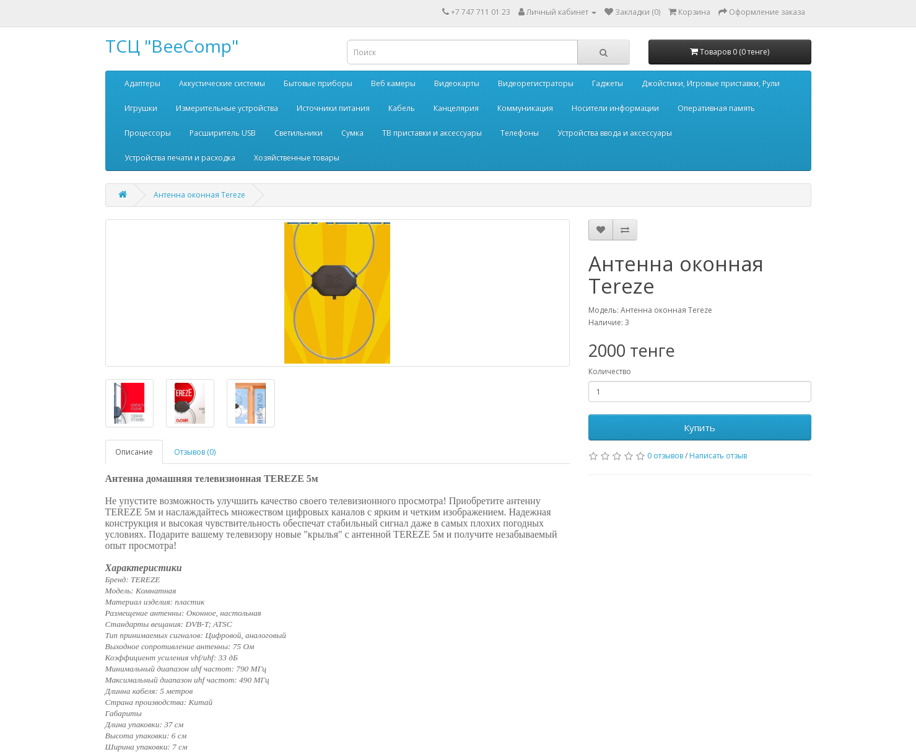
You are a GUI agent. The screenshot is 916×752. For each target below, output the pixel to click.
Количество (609, 371)
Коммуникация (525, 108)
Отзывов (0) (195, 452)
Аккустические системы (222, 83)
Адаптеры (142, 83)
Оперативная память (716, 108)
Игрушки (140, 108)
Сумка (352, 133)
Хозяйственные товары (296, 157)
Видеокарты (456, 83)
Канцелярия (456, 108)
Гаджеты (607, 83)
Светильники (298, 133)
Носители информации (615, 108)
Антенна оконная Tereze (199, 195)
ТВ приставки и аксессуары (432, 133)
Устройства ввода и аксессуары (614, 133)
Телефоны (519, 133)
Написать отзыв (718, 455)
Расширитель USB (223, 133)
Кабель (401, 108)
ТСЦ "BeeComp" (171, 46)
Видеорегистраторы (536, 83)
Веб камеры (393, 83)
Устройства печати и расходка (179, 157)
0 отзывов (665, 455)
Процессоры (147, 133)
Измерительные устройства (227, 108)
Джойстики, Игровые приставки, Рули (711, 83)
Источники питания (333, 108)
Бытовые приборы (318, 83)
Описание (134, 452)
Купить (699, 427)
